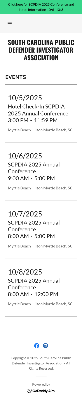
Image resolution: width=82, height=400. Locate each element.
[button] (9, 23)
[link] (41, 49)
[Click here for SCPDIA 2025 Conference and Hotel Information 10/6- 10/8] (41, 7)
